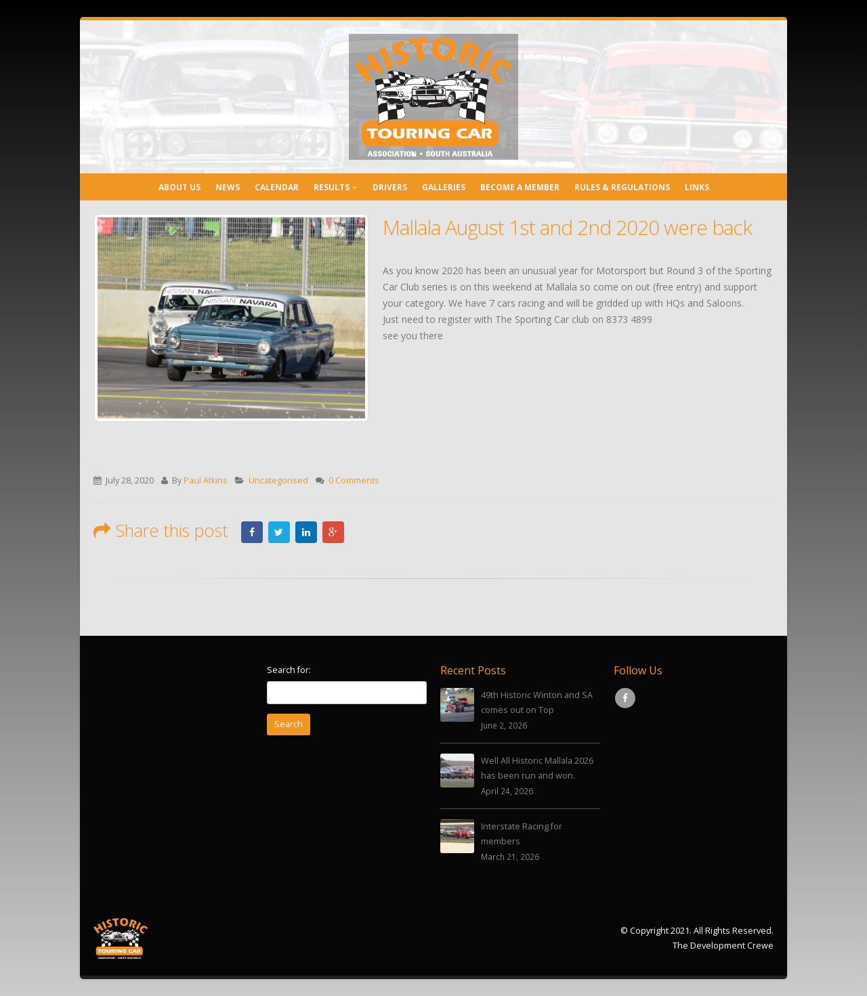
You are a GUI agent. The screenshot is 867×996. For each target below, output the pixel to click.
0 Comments (354, 480)
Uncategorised (278, 480)
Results (332, 187)
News (227, 187)
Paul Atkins (206, 480)
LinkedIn (306, 532)
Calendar (277, 187)
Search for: (289, 670)
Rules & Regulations (622, 187)
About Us (179, 187)
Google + (333, 532)
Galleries (443, 187)
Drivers (390, 187)
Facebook (252, 532)
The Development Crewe (723, 945)
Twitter (279, 532)
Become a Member (519, 187)
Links (697, 187)
